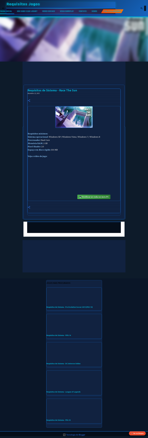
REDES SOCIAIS (48, 11)
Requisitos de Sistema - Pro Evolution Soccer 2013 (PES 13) (69, 307)
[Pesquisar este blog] (134, 8)
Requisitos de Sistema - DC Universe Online (63, 364)
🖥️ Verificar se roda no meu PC (94, 197)
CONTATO (83, 11)
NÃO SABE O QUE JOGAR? (27, 11)
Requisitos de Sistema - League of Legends (63, 392)
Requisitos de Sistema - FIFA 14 (58, 335)
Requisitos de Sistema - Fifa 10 (58, 420)
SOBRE (94, 11)
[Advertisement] (74, 78)
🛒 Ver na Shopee (137, 433)
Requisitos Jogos (23, 4)
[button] (29, 100)
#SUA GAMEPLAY (67, 11)
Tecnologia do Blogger (74, 435)
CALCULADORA (112, 11)
